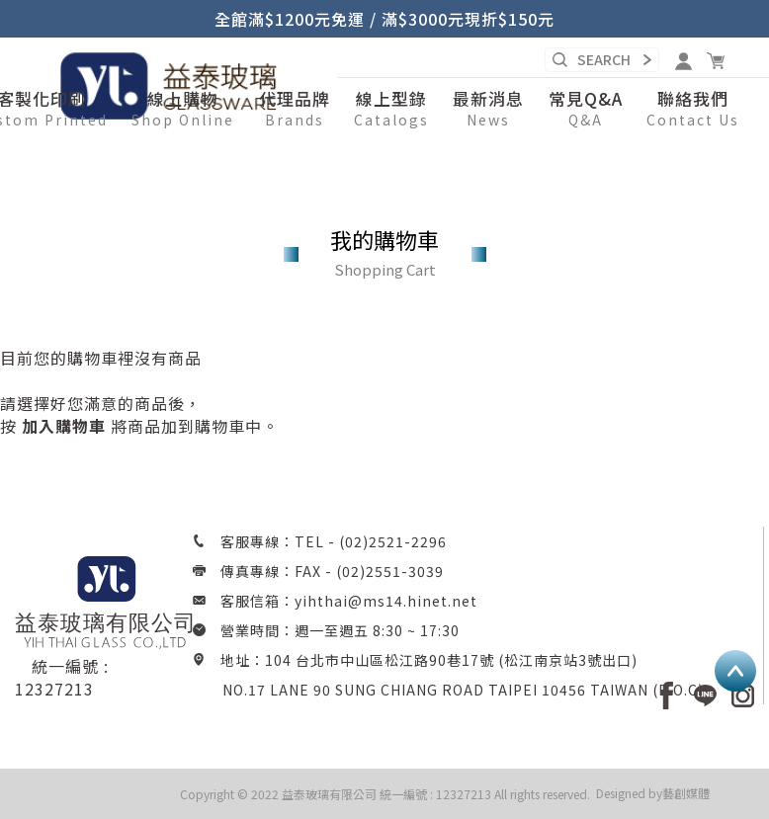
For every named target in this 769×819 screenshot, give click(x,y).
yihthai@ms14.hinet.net (386, 601)
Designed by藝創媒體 (653, 792)
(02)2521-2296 (393, 541)
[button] (182, 109)
